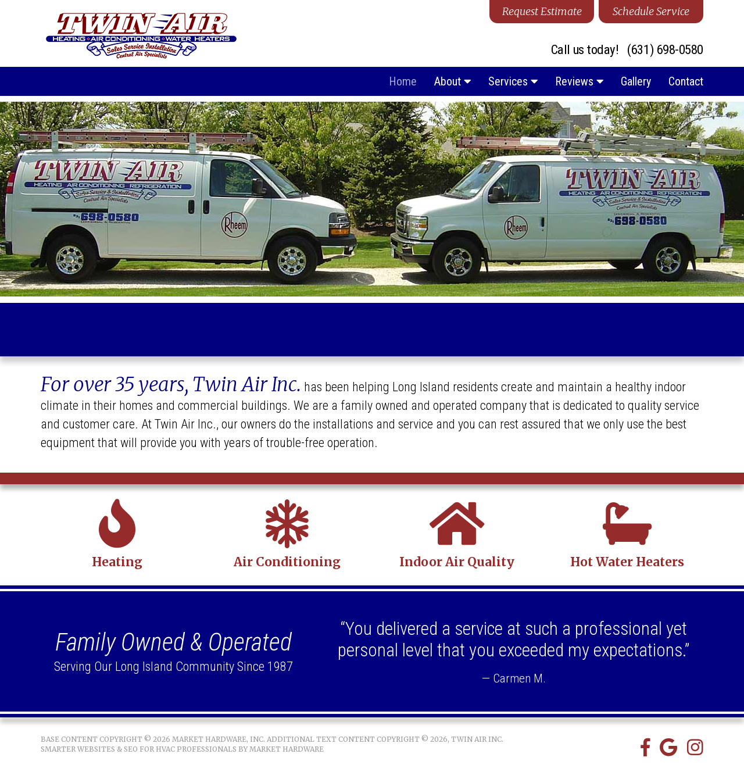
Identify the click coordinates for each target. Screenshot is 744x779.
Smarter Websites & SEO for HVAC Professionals (139, 749)
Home (403, 81)
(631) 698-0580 (665, 50)
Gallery (636, 81)
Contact (685, 81)
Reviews (579, 81)
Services (513, 81)
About (452, 81)
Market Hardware (286, 749)
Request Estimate (542, 11)
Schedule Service (651, 11)
